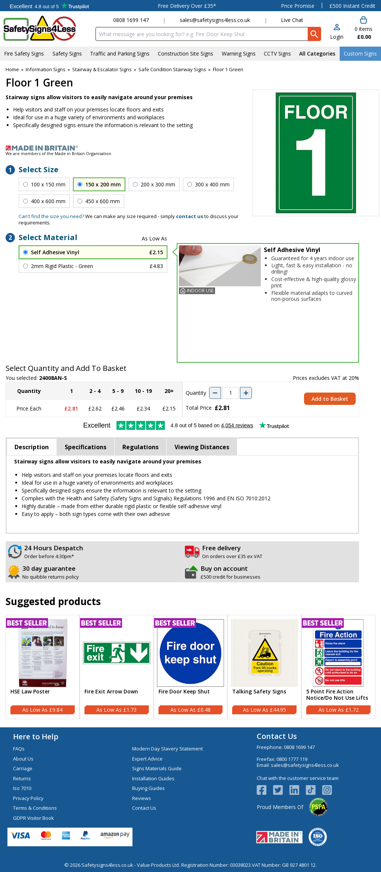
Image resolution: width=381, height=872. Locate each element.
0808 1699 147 (131, 19)
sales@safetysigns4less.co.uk (215, 19)
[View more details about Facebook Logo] (265, 790)
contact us (189, 216)
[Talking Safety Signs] (264, 667)
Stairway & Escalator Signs (102, 69)
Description (32, 447)
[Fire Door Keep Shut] (191, 667)
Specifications (85, 447)
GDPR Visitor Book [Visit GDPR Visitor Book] (33, 818)
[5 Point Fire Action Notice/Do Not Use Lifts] (338, 667)
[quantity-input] (230, 393)
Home (12, 69)
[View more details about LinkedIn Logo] (297, 790)
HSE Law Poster (30, 692)
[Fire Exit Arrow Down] (117, 667)
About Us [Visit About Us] (23, 758)
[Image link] (190, 148)
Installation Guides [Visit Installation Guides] (153, 778)
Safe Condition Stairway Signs (172, 69)
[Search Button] (314, 34)
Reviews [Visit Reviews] (141, 798)
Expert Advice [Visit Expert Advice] (147, 758)
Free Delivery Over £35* (187, 5)
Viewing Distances (202, 447)
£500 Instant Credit (352, 5)
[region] (42, 653)
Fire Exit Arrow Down (111, 692)
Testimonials (49, 5)
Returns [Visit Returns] (22, 778)
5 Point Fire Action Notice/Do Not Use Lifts (337, 695)
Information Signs (45, 69)
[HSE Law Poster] (43, 667)
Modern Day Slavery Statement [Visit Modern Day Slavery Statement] (167, 748)
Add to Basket (329, 398)
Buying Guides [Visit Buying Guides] (148, 788)
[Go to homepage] (46, 28)
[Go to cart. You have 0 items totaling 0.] (363, 28)
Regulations (140, 447)
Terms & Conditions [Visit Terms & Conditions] (35, 808)
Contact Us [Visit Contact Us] (144, 808)
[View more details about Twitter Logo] (281, 790)
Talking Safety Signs (259, 692)
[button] (337, 32)
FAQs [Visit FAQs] (19, 748)
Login (336, 36)
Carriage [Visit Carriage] (22, 768)
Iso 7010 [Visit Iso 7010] (22, 788)
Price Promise (297, 5)
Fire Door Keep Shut (184, 692)
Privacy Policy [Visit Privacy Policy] (28, 798)
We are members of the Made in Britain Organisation (58, 153)
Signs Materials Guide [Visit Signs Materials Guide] (157, 768)
